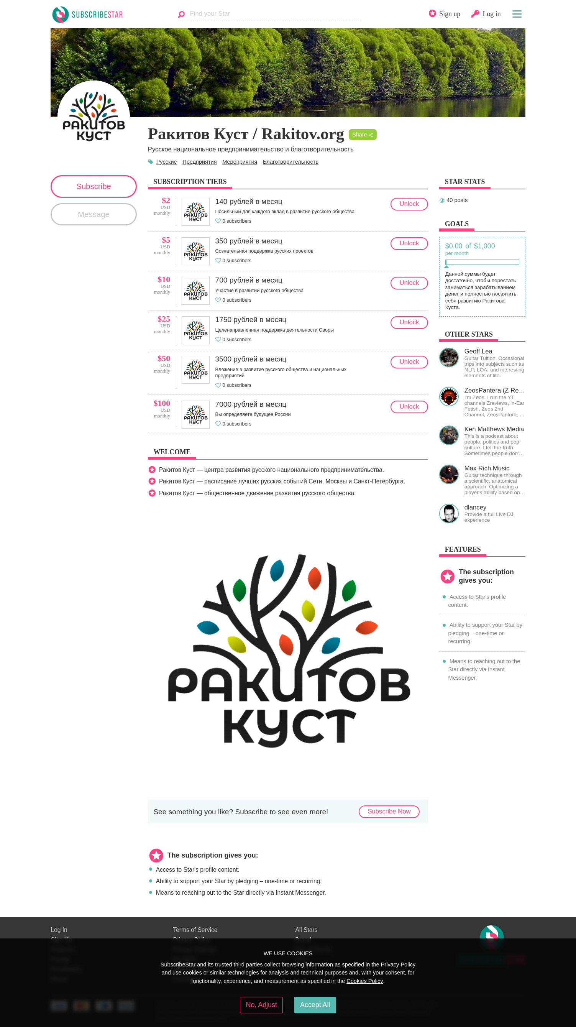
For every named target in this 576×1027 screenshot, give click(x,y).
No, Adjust (261, 1005)
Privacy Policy (398, 964)
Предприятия (199, 162)
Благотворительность (290, 162)
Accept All (315, 1005)
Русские (166, 162)
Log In (59, 930)
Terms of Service (195, 930)
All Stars (306, 930)
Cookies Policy (364, 981)
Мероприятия (239, 162)
